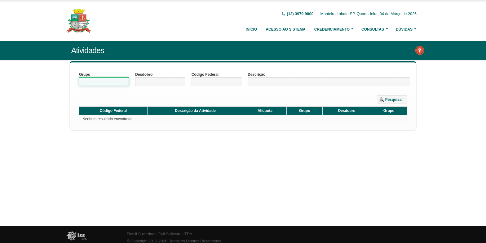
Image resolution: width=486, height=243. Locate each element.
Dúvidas (404, 29)
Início (251, 29)
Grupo (84, 74)
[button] (392, 99)
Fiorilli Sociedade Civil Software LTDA (159, 234)
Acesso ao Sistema (285, 29)
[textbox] (104, 81)
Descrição (256, 74)
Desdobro (143, 74)
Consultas (372, 29)
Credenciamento (332, 29)
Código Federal (205, 74)
